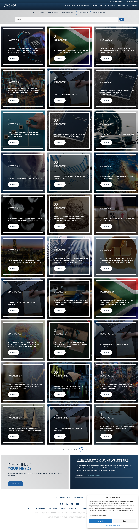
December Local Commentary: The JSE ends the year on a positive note (24, 261)
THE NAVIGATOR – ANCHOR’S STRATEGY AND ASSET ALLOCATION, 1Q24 (70, 135)
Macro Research (83, 13)
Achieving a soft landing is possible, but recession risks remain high (25, 219)
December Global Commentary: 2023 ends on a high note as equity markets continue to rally (71, 260)
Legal (30, 508)
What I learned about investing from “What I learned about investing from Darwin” (69, 218)
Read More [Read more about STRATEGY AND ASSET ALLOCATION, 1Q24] (13, 184)
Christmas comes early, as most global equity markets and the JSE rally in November (70, 344)
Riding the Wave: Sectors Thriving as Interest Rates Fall (116, 177)
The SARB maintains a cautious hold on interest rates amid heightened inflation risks (25, 134)
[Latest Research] (122, 5)
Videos (41, 13)
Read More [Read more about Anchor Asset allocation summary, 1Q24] (106, 142)
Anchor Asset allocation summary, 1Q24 (117, 135)
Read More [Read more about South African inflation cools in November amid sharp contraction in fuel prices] (59, 310)
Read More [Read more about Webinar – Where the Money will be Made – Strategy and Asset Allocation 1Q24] (106, 100)
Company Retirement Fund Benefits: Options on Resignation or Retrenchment (117, 428)
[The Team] (95, 5)
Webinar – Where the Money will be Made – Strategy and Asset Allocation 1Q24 (117, 92)
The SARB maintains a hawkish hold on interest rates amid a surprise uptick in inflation (25, 386)
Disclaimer (53, 508)
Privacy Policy (116, 525)
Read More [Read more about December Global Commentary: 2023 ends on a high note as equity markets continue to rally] (59, 268)
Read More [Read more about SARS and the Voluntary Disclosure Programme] (106, 226)
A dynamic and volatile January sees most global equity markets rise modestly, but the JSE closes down (23, 91)
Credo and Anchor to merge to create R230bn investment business (24, 429)
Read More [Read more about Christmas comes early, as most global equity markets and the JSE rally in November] (59, 352)
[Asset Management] (83, 5)
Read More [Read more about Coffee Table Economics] (59, 100)
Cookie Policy (108, 525)
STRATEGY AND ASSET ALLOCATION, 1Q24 (25, 178)
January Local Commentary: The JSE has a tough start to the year (71, 51)
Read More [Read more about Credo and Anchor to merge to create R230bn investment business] (13, 436)
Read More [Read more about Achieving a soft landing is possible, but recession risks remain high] (13, 226)
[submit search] (121, 19)
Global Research (68, 13)
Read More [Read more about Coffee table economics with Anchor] (13, 310)
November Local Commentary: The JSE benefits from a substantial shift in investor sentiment (116, 302)
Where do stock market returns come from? (69, 177)
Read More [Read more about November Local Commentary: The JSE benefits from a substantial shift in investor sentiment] (106, 310)
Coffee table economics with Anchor (22, 303)
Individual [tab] (79, 476)
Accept (100, 521)
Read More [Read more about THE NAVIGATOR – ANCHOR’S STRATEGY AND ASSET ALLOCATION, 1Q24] (59, 142)
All (34, 13)
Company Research (99, 13)
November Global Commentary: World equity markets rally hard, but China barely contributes (24, 344)
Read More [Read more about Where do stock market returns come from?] (59, 184)
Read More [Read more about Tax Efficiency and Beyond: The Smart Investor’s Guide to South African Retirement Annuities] (13, 58)
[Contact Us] (133, 5)
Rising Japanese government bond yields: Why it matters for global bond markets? (116, 386)
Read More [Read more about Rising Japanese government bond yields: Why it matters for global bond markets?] (106, 394)
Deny (124, 521)
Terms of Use (40, 508)
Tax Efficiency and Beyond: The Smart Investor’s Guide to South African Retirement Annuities (23, 50)
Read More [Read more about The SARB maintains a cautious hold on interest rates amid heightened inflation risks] (13, 142)
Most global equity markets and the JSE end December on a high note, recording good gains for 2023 (117, 260)
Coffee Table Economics (65, 94)
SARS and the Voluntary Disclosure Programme (117, 219)
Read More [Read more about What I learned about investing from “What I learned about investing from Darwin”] (59, 226)
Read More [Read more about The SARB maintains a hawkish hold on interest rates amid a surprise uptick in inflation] (13, 394)
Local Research (53, 13)
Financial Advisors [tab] (94, 476)
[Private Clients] (70, 5)
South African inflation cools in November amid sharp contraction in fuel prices (71, 302)
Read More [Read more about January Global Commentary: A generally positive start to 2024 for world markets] (106, 58)
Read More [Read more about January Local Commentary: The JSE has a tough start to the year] (59, 58)
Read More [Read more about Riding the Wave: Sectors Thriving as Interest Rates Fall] (106, 184)
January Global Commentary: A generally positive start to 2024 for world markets (117, 50)
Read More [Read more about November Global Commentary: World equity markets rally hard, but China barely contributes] (13, 352)
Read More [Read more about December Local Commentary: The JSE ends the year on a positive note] (13, 268)
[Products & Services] (107, 5)
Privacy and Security (68, 508)
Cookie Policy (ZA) (86, 508)
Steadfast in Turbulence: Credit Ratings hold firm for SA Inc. (69, 387)
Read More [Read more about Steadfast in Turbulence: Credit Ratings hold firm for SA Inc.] (59, 394)
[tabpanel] (104, 479)
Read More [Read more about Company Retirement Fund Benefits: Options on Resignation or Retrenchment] (106, 436)
